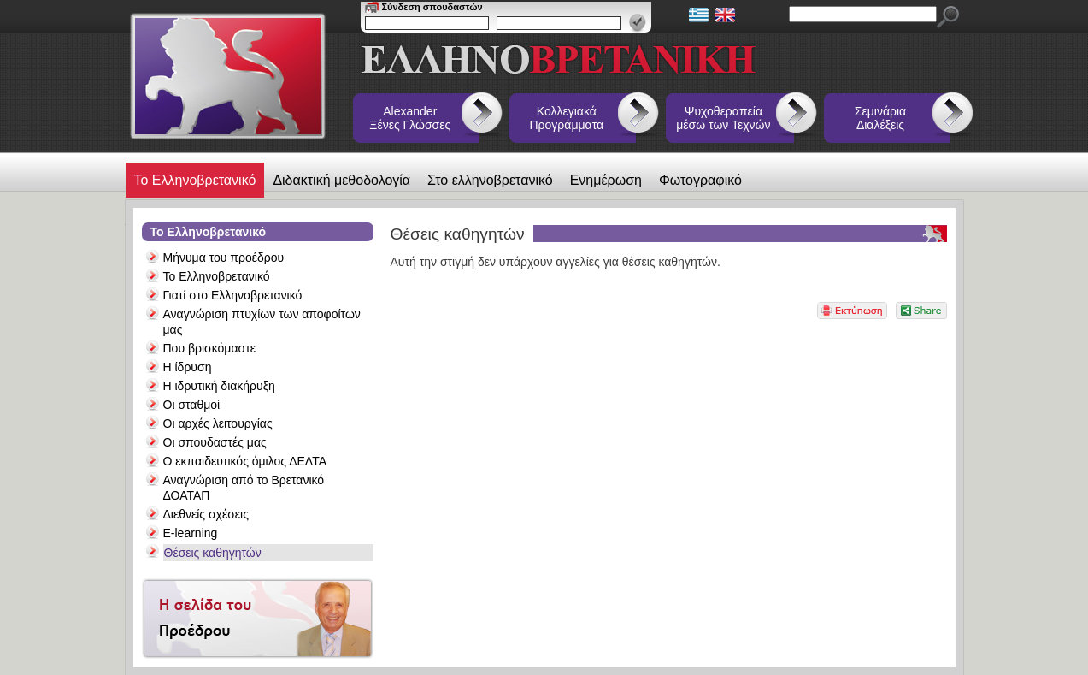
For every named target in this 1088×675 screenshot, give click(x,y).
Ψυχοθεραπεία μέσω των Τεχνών (723, 118)
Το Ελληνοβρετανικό (195, 180)
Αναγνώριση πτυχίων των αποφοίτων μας (262, 321)
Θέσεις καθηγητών (213, 553)
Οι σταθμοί (192, 405)
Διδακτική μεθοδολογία (341, 180)
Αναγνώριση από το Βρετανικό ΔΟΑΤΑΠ (244, 487)
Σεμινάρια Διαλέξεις (880, 118)
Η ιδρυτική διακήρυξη (219, 386)
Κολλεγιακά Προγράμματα (567, 118)
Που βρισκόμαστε (209, 348)
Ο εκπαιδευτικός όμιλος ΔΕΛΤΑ (245, 461)
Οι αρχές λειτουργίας (218, 423)
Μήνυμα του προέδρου (224, 257)
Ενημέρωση (606, 180)
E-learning (190, 533)
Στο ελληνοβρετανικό (490, 180)
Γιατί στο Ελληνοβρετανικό (233, 295)
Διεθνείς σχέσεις (206, 514)
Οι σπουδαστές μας (215, 442)
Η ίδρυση (187, 367)
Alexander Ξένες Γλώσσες (409, 118)
